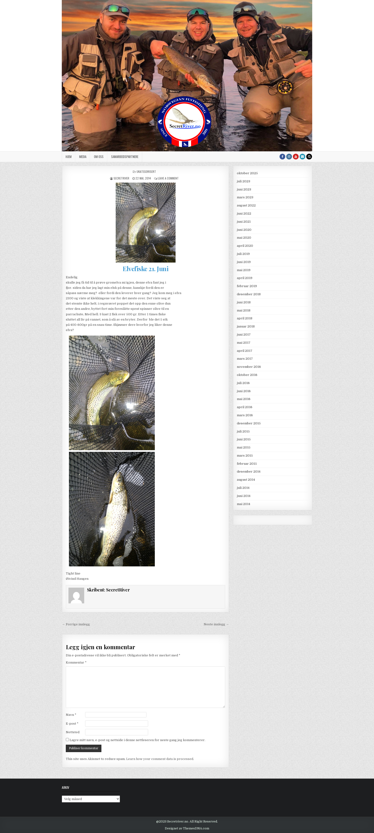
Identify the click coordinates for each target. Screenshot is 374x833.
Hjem (69, 156)
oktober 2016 (247, 375)
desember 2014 (248, 471)
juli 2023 (243, 181)
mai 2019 (243, 270)
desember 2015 (249, 423)
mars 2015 (245, 455)
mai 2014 (243, 504)
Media (82, 156)
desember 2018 (249, 294)
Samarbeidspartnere (124, 156)
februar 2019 (247, 286)
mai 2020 (244, 237)
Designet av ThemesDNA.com (187, 828)
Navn (71, 715)
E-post (72, 723)
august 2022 (246, 205)
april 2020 (245, 246)
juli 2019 (243, 254)
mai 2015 (243, 447)
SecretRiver (121, 178)
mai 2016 (243, 399)
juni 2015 (244, 439)
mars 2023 (245, 197)
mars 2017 (245, 358)
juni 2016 (244, 391)
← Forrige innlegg (76, 624)
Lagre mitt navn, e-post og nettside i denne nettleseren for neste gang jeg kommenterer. (137, 740)
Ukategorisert (146, 171)
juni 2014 (243, 496)
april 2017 (244, 351)
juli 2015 (243, 431)
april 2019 (244, 278)
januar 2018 (246, 326)
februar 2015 (247, 463)
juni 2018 (244, 302)
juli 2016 (243, 383)
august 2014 (246, 479)
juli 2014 (243, 488)
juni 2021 (244, 221)
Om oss (99, 156)
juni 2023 (244, 189)
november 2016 (249, 367)
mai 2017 (243, 342)
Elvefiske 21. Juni (145, 268)
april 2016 (244, 407)
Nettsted (72, 732)
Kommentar (76, 662)
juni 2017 (244, 334)
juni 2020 (244, 230)
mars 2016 (245, 415)
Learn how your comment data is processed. (160, 759)
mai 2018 (243, 310)
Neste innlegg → (216, 624)
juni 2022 (244, 213)
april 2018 (244, 318)
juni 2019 (244, 262)
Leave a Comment (168, 178)
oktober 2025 (247, 173)
